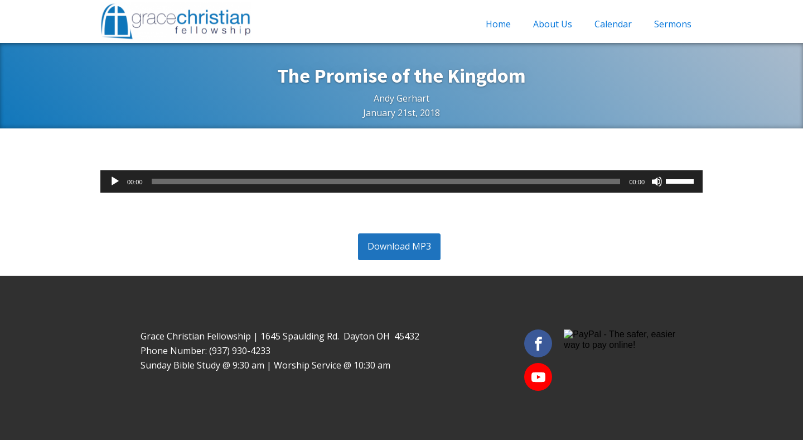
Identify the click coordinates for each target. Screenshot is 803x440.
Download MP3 (399, 246)
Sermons (672, 24)
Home (498, 24)
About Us (552, 24)
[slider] (386, 181)
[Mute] (656, 181)
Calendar (613, 24)
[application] (401, 181)
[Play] (114, 181)
